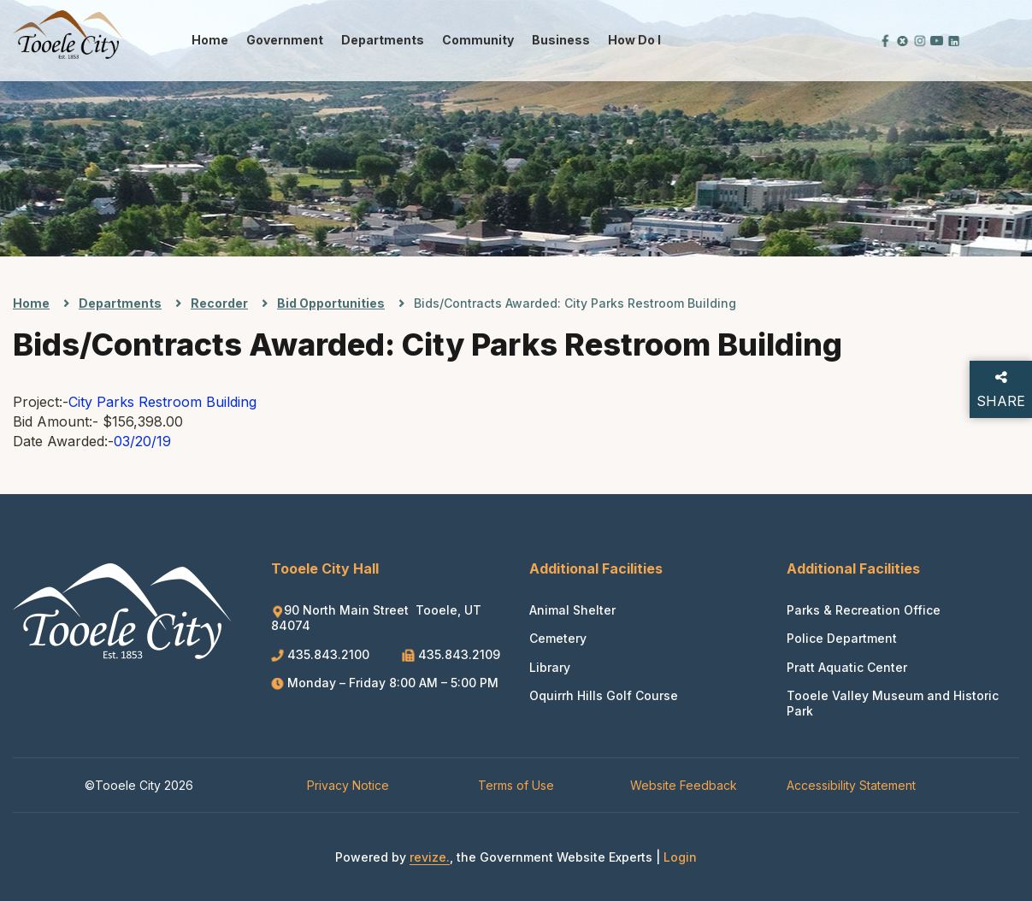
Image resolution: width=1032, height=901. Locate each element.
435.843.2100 (322, 654)
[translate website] (828, 39)
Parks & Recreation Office (864, 610)
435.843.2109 (451, 654)
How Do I (634, 39)
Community (478, 39)
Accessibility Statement (851, 785)
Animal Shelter (572, 610)
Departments (382, 39)
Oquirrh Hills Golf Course (603, 695)
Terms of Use (516, 785)
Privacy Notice (348, 785)
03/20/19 (142, 441)
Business (561, 39)
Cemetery (558, 638)
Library (549, 667)
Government (284, 39)
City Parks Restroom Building (162, 401)
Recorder (219, 303)
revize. (430, 857)
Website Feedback (683, 785)
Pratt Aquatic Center (847, 667)
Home (210, 39)
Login (680, 857)
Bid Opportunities (331, 303)
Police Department (842, 638)
